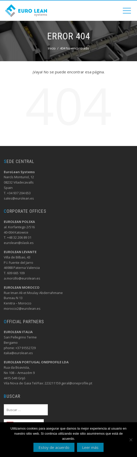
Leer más (90, 447)
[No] (130, 439)
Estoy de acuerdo (53, 447)
